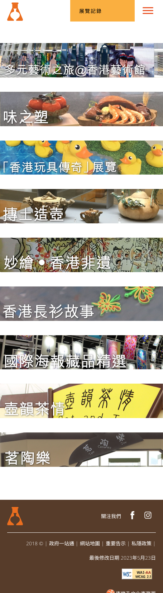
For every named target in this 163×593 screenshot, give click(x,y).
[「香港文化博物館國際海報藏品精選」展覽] (81, 352)
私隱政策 (141, 543)
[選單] (148, 11)
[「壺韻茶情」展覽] (81, 401)
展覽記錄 (90, 11)
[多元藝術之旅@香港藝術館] (81, 60)
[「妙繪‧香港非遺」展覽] (81, 255)
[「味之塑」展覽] (81, 109)
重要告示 (116, 543)
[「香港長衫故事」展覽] (81, 303)
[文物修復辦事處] (15, 9)
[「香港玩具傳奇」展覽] (81, 158)
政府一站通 (61, 543)
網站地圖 (90, 543)
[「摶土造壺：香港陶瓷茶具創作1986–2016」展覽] (81, 206)
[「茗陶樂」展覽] (81, 449)
